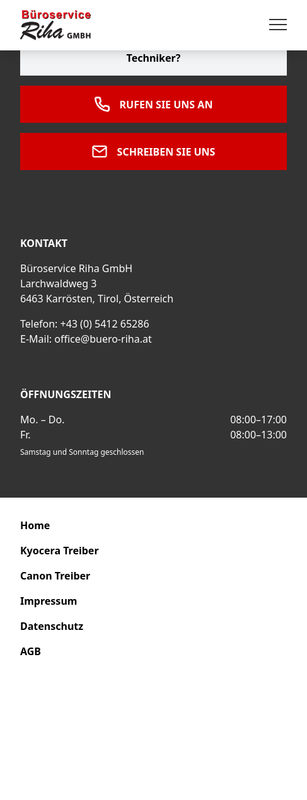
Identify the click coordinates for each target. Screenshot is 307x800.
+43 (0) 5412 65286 (104, 324)
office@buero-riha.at (102, 339)
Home (35, 525)
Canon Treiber (55, 576)
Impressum (48, 601)
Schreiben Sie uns (154, 151)
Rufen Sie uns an (154, 104)
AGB (30, 651)
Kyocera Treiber (59, 550)
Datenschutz (51, 626)
